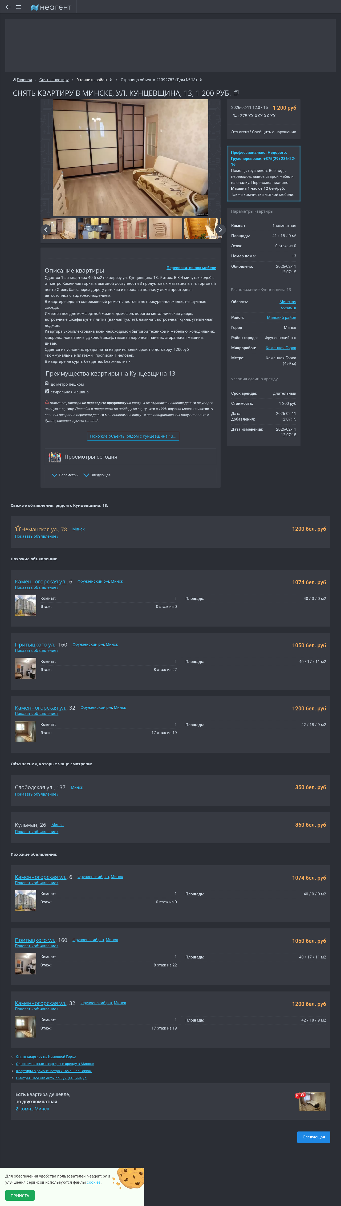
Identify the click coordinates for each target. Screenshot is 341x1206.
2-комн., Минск (32, 1109)
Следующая (314, 1137)
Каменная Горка (281, 347)
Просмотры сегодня (90, 457)
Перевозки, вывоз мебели (191, 267)
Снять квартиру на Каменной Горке (46, 1057)
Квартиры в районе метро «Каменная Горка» (54, 1071)
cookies (94, 1182)
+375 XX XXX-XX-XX (256, 115)
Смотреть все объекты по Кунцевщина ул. (51, 1078)
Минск (78, 529)
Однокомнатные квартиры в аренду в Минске (55, 1064)
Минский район (281, 317)
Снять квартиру (54, 79)
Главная (22, 79)
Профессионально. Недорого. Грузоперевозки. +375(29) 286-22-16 (263, 158)
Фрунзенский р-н (93, 581)
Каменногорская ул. (40, 581)
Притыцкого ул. (35, 644)
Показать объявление (36, 536)
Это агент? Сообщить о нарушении (263, 132)
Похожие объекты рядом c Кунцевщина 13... (133, 436)
